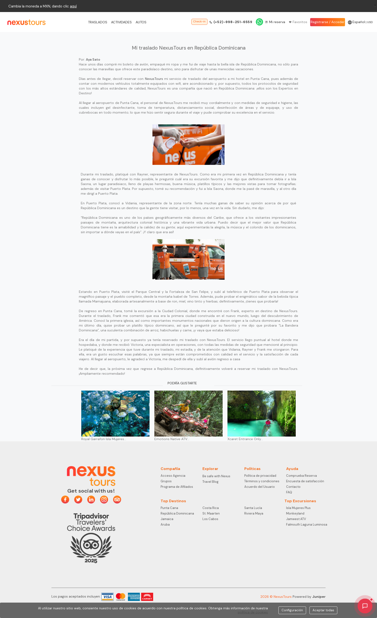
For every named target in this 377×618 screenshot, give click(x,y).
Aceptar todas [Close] (323, 610)
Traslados (97, 22)
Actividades (121, 22)
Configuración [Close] (292, 610)
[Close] (375, 5)
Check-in (199, 21)
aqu (73, 6)
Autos (141, 22)
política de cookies (253, 612)
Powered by (309, 596)
